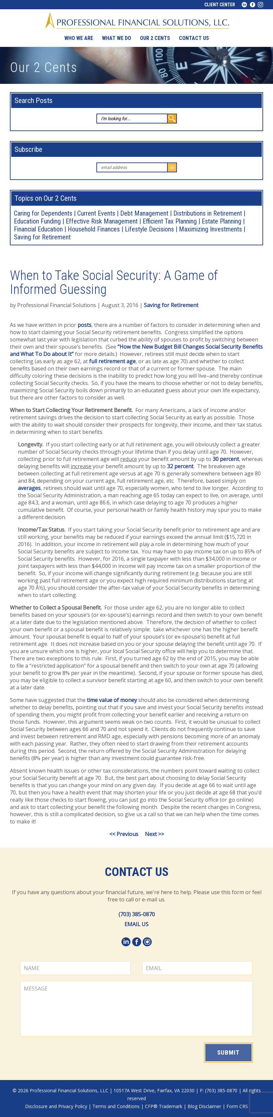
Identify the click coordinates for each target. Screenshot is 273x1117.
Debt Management (144, 213)
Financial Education (38, 229)
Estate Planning (221, 221)
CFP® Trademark (163, 1106)
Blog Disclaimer (204, 1106)
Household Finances (94, 229)
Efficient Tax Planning (170, 221)
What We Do (116, 38)
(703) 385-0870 (137, 914)
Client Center (219, 4)
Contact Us (137, 872)
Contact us (194, 38)
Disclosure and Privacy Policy (56, 1106)
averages (29, 488)
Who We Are (78, 38)
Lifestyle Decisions (149, 229)
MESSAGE (136, 1008)
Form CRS (237, 1106)
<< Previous (123, 834)
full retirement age (112, 361)
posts (84, 325)
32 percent (180, 466)
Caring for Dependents (43, 213)
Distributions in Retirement (207, 213)
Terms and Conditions (116, 1106)
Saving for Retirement (42, 237)
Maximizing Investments (210, 229)
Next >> (154, 834)
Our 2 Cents (155, 38)
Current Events (96, 213)
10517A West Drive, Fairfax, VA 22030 (154, 1090)
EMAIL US (136, 924)
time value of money (112, 700)
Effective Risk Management (102, 221)
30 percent (226, 459)
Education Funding (37, 221)
